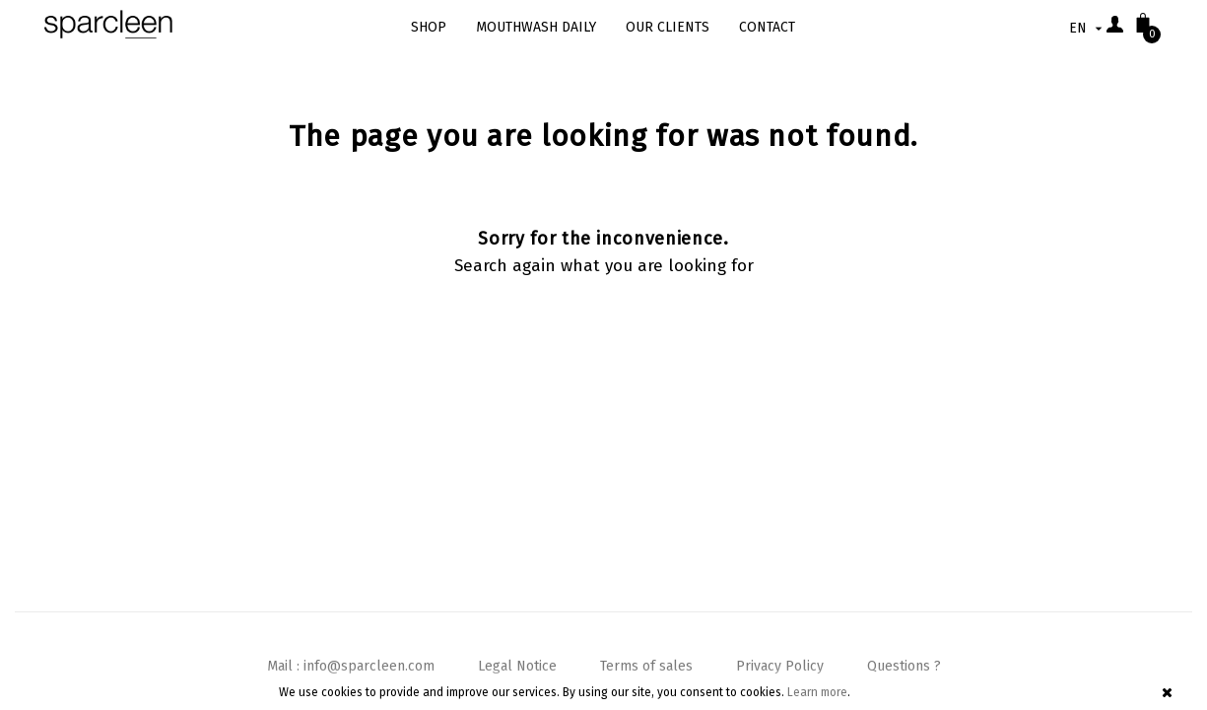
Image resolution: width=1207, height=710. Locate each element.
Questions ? (904, 666)
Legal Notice (517, 666)
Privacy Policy (780, 666)
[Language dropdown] (1087, 28)
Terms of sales (646, 666)
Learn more (817, 692)
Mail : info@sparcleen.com (351, 666)
